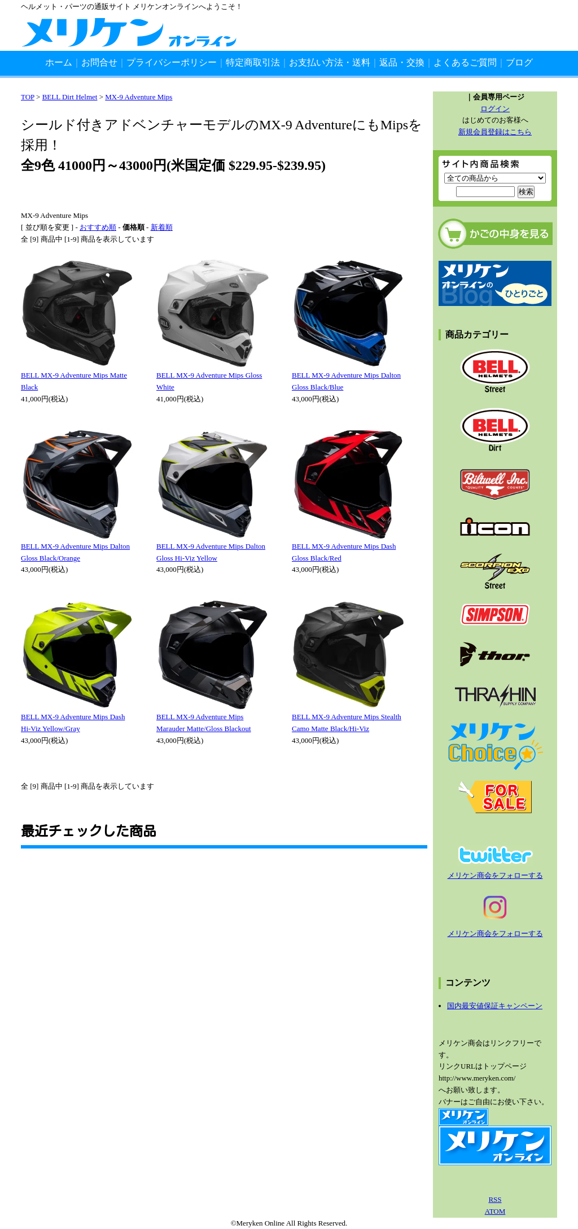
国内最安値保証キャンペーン (494, 1005)
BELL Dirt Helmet (70, 97)
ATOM (495, 1211)
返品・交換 (401, 62)
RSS (494, 1199)
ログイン (495, 108)
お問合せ (99, 62)
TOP (27, 97)
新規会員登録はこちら (495, 132)
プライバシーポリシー (171, 62)
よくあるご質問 (465, 62)
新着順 (162, 227)
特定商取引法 (253, 62)
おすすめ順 (98, 227)
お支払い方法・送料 (329, 62)
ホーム (58, 62)
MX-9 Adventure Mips (138, 97)
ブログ (519, 62)
